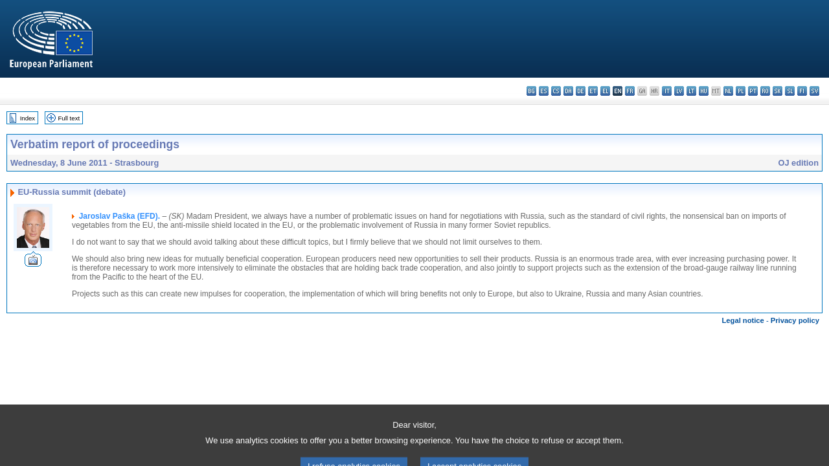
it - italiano (667, 91)
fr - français (630, 91)
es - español (544, 91)
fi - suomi (802, 91)
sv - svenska (814, 91)
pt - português (753, 91)
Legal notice (743, 320)
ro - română (765, 91)
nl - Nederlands (728, 91)
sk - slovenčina (777, 91)
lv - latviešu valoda (679, 91)
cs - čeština (556, 91)
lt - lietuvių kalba (691, 91)
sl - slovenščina (790, 91)
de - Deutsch (580, 91)
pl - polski (740, 91)
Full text (69, 118)
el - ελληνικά (605, 91)
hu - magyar (704, 91)
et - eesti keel (593, 91)
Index (27, 118)
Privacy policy (795, 320)
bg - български (531, 91)
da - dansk (568, 91)
